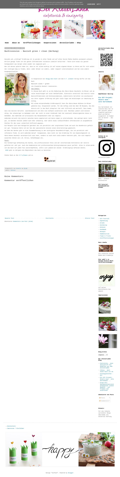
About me (16, 43)
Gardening (103, 225)
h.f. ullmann (68, 79)
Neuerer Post (9, 218)
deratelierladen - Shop (70, 43)
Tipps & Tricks (105, 236)
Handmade (103, 229)
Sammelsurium (104, 234)
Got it (99, 4)
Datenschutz (11, 426)
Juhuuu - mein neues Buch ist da (106, 370)
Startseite (49, 218)
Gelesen (13, 170)
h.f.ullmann (23, 155)
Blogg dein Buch (51, 79)
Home (7, 43)
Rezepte (102, 231)
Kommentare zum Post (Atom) (23, 221)
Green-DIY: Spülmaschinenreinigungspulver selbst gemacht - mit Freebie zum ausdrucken (107, 386)
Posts (102, 398)
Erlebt (102, 223)
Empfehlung (104, 221)
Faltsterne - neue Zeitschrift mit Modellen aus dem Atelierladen (106, 366)
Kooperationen (50, 43)
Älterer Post (89, 218)
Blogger (70, 473)
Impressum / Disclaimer (15, 428)
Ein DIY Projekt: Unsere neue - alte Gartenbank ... (107, 379)
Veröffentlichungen (31, 43)
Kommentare (104, 401)
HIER (7, 150)
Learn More (91, 4)
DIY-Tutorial (104, 218)
